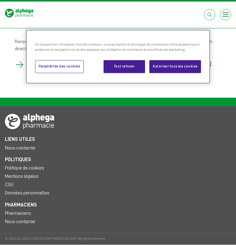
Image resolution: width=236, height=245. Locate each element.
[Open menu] (225, 14)
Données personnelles (27, 192)
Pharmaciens (18, 213)
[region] (118, 57)
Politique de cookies (24, 167)
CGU (9, 184)
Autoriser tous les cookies (175, 66)
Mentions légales (22, 176)
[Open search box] (209, 14)
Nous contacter (20, 147)
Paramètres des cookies (59, 66)
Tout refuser (124, 66)
